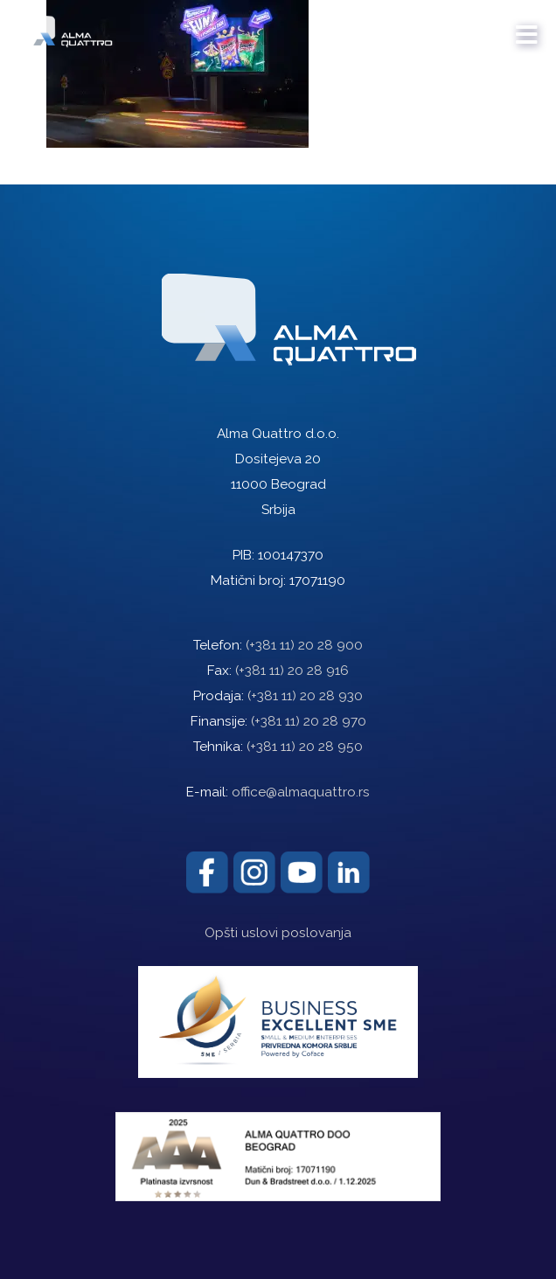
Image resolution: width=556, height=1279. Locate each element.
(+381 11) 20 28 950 (305, 746)
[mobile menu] (527, 26)
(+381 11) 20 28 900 (304, 645)
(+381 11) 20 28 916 (292, 670)
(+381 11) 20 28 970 (308, 721)
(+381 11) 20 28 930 (305, 696)
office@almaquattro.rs (301, 792)
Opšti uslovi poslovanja (278, 933)
